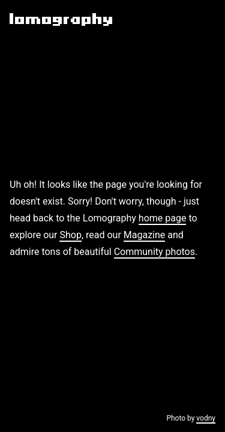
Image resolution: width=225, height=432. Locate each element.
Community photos (154, 251)
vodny (205, 418)
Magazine (145, 235)
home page (163, 218)
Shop (70, 235)
